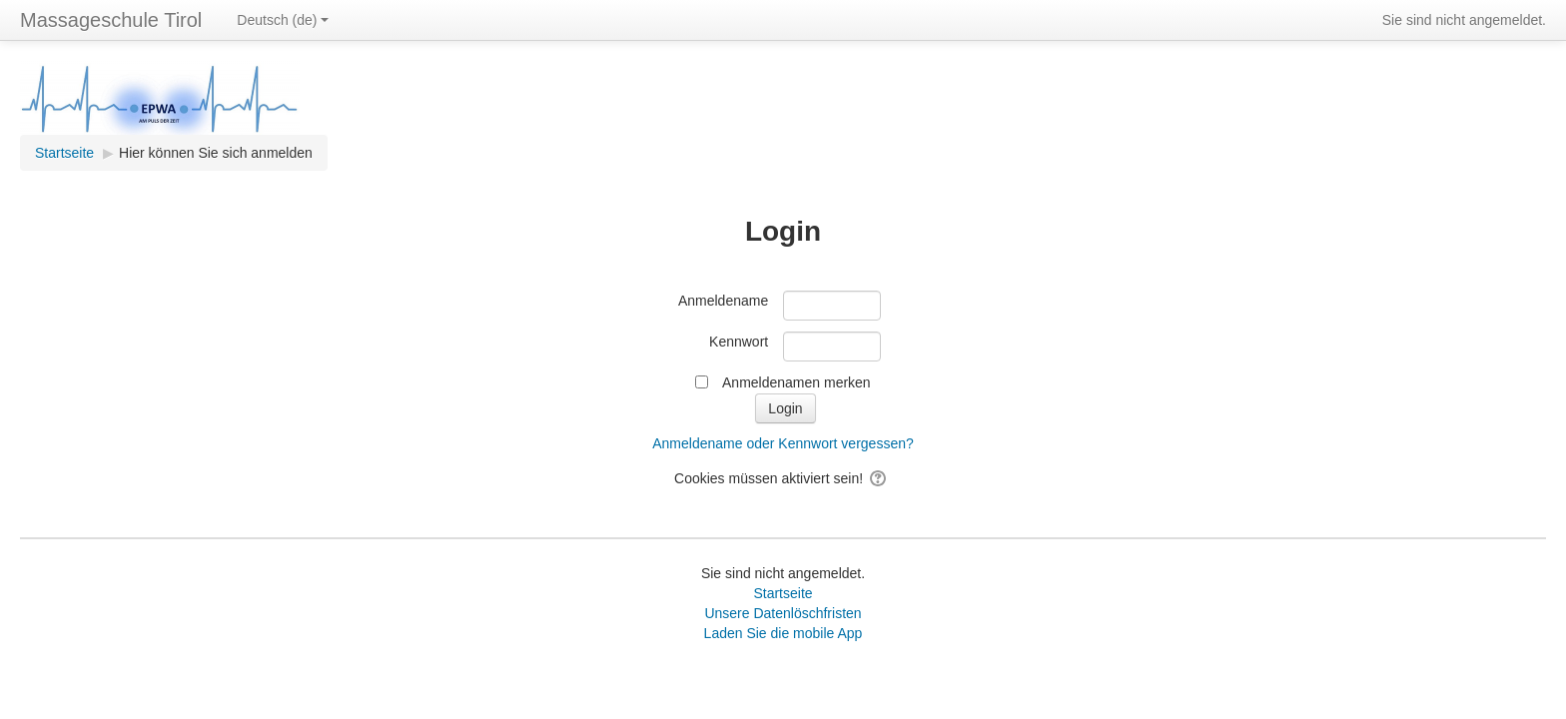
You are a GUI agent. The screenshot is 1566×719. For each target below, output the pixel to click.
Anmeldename (723, 301)
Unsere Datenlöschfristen (782, 613)
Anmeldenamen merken (796, 382)
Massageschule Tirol (111, 20)
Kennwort (738, 342)
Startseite (782, 593)
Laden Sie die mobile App (783, 633)
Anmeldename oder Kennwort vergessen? (783, 443)
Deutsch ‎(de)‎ (283, 20)
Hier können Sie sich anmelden (216, 153)
